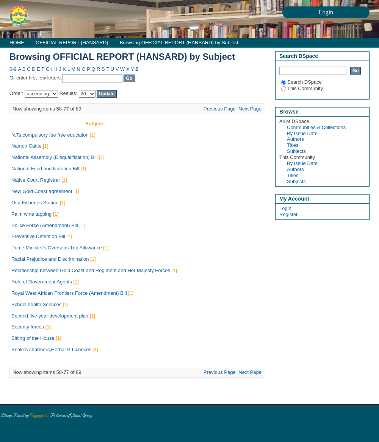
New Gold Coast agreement (41, 191)
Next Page (250, 109)
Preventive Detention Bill (38, 236)
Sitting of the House (32, 338)
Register (288, 214)
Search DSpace (301, 82)
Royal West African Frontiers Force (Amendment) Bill (69, 293)
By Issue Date (302, 133)
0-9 (13, 69)
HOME (16, 42)
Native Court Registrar (35, 180)
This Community (302, 88)
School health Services (36, 304)
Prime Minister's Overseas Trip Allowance (56, 248)
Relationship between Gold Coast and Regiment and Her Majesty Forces (90, 270)
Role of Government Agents (41, 282)
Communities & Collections (316, 127)
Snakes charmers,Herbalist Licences (51, 349)
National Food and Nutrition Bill (45, 168)
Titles (293, 145)
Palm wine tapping (31, 214)
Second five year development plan (49, 316)
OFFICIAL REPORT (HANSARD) (72, 42)
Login (285, 208)
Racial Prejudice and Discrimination (50, 259)
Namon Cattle (26, 146)
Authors (295, 139)
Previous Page (220, 109)
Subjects (296, 151)
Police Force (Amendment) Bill (44, 225)
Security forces (27, 327)
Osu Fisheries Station (34, 202)
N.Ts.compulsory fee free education (50, 135)
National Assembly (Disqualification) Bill (54, 157)
